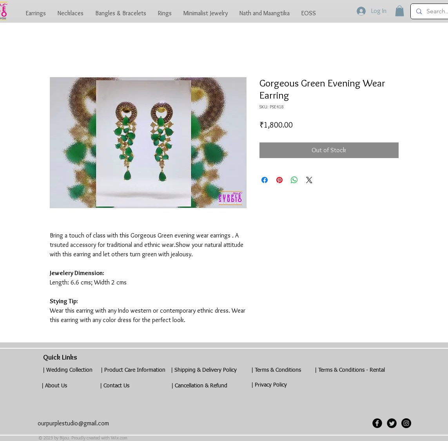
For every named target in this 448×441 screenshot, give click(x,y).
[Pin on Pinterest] (279, 180)
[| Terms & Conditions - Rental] (350, 370)
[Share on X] (309, 180)
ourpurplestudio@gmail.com (73, 423)
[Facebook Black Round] (377, 423)
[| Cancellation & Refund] (199, 386)
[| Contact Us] (114, 386)
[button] (399, 10)
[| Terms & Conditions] (276, 370)
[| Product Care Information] (133, 370)
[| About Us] (54, 386)
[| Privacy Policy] (269, 385)
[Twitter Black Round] (392, 423)
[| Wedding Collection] (68, 370)
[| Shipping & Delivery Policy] (203, 370)
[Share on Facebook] (264, 180)
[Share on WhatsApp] (294, 180)
